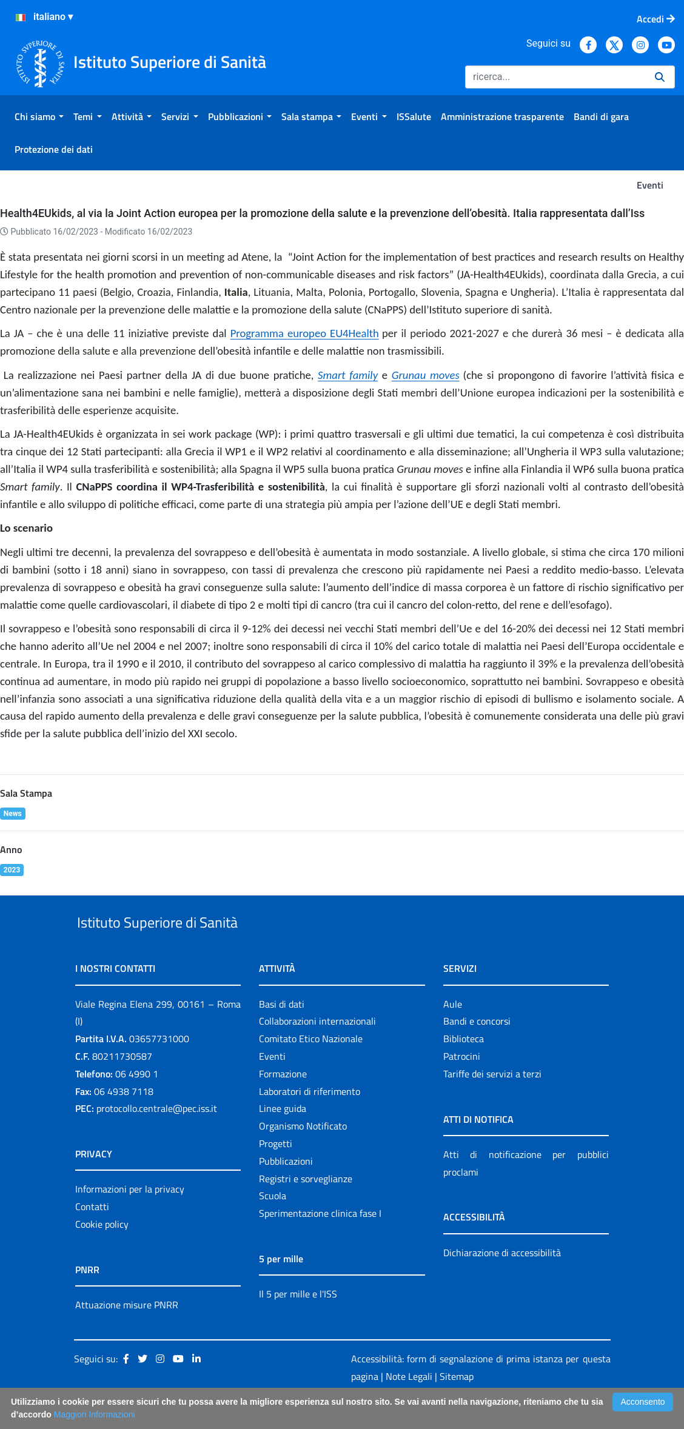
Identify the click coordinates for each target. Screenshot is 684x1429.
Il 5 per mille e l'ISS (298, 1321)
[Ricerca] (555, 77)
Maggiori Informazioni (94, 1414)
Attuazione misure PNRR (126, 1332)
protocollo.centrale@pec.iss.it (156, 1136)
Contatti (92, 1234)
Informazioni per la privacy (129, 1217)
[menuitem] (39, 116)
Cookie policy (102, 1252)
